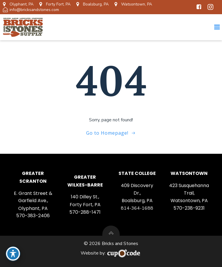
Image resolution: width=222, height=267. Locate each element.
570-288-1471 (85, 212)
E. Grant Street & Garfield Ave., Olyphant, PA (33, 201)
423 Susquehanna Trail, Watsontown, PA (189, 193)
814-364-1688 (137, 208)
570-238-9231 (189, 208)
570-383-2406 (33, 215)
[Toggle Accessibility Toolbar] (13, 254)
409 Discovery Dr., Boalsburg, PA (137, 193)
